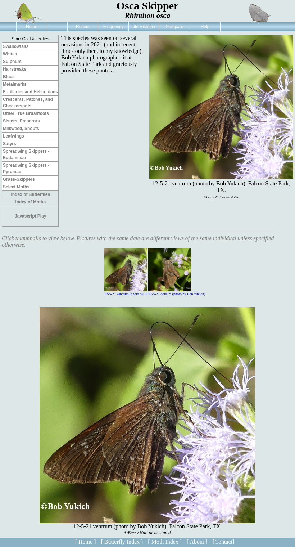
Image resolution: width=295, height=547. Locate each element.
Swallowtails (15, 46)
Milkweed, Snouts (21, 128)
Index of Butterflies (30, 194)
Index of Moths (30, 202)
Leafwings (13, 136)
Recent (83, 26)
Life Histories (143, 26)
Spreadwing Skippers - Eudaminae (26, 154)
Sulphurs (12, 61)
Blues (9, 76)
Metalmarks (15, 84)
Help (205, 26)
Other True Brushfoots (26, 113)
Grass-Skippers (19, 179)
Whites (10, 54)
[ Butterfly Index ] (122, 542)
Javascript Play (30, 216)
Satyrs (9, 143)
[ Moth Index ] (165, 542)
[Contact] (223, 542)
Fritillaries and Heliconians (30, 91)
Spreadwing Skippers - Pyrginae (26, 168)
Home (31, 26)
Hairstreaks (14, 69)
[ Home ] (85, 542)
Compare (174, 26)
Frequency (113, 26)
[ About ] (197, 542)
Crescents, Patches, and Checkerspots (28, 102)
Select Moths (16, 186)
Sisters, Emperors (21, 121)
